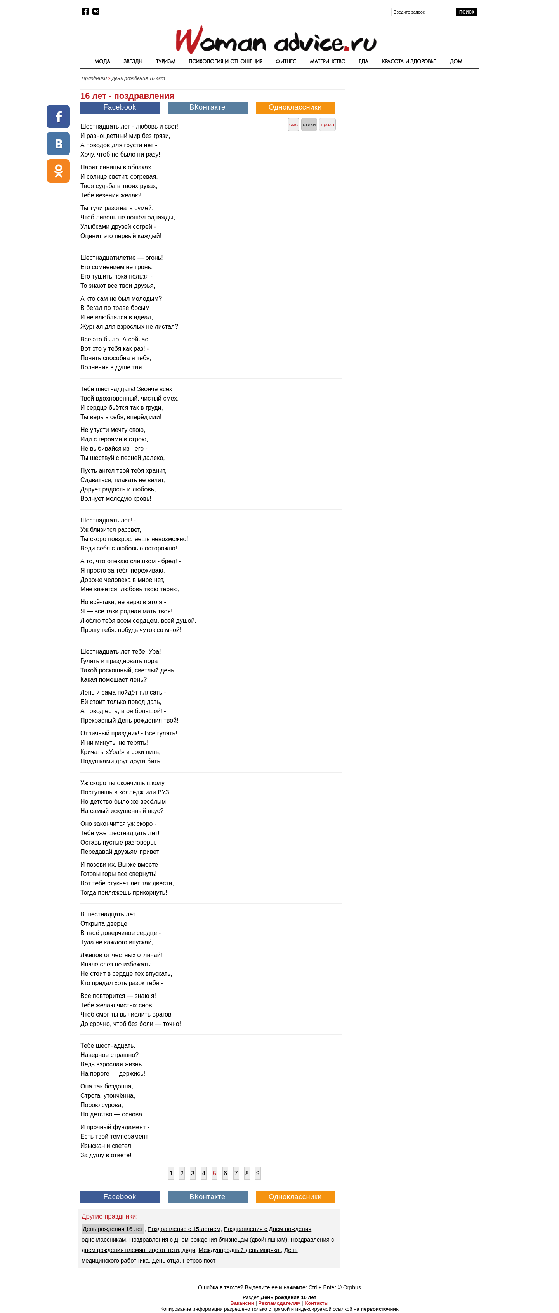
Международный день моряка (240, 1250)
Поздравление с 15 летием (184, 1229)
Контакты (316, 1303)
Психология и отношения (225, 61)
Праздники (94, 78)
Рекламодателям (279, 1303)
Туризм (165, 61)
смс (293, 124)
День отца (165, 1260)
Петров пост (198, 1260)
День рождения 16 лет (138, 78)
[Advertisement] (412, 139)
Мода (102, 61)
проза (327, 124)
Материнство (327, 61)
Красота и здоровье (409, 61)
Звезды (132, 61)
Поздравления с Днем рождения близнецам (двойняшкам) (208, 1239)
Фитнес (286, 61)
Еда (363, 61)
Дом (456, 61)
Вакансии (242, 1303)
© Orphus (349, 1287)
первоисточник (380, 1309)
